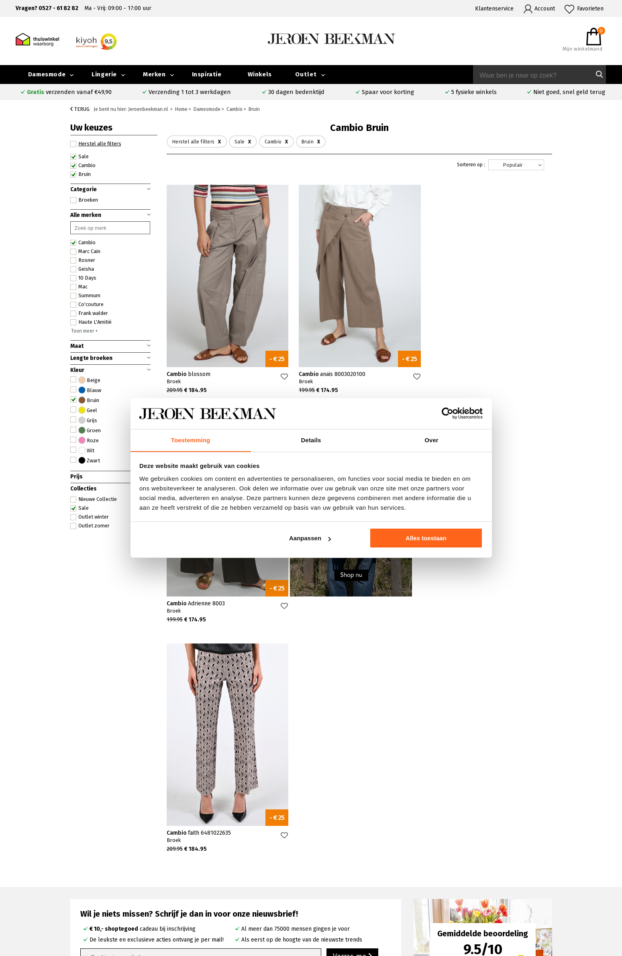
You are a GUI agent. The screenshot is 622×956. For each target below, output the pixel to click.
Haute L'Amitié (91, 322)
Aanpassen (310, 538)
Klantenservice (494, 8)
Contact (78, 870)
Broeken (84, 200)
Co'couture (87, 304)
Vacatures (557, 888)
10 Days (83, 278)
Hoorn (222, 879)
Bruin (80, 174)
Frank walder (89, 313)
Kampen (224, 870)
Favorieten (590, 8)
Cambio (83, 165)
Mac (79, 287)
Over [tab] (431, 439)
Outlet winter (89, 517)
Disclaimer (558, 898)
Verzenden (83, 879)
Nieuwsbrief (488, 888)
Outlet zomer (90, 526)
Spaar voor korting (388, 92)
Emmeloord (229, 861)
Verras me (352, 727)
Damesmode (46, 74)
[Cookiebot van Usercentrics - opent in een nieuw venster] (447, 413)
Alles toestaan (426, 538)
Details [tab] (311, 439)
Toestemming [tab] (190, 439)
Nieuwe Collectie (93, 499)
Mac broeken (352, 898)
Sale (79, 156)
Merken (154, 74)
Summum (85, 295)
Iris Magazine (561, 879)
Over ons (485, 861)
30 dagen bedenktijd (296, 92)
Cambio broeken (356, 879)
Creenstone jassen (358, 870)
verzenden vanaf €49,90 (69, 92)
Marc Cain (85, 251)
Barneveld (227, 888)
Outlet (306, 74)
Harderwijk (227, 898)
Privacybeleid (490, 907)
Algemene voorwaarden (503, 898)
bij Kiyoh (164, 945)
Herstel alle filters (95, 144)
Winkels (260, 74)
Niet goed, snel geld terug (569, 92)
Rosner (82, 260)
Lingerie (104, 74)
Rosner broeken (356, 861)
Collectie (556, 861)
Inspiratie (207, 74)
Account (544, 8)
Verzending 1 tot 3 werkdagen (190, 92)
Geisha (82, 269)
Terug (80, 109)
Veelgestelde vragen (96, 861)
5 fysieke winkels (474, 92)
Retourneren (85, 889)
